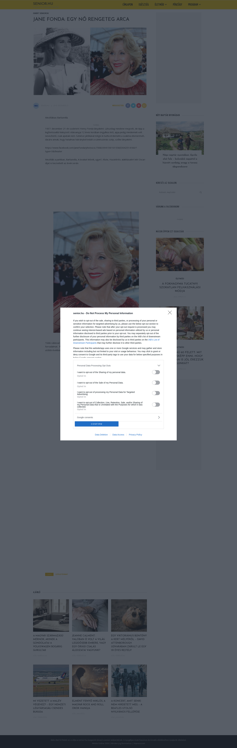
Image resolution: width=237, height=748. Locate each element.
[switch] (156, 372)
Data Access (118, 434)
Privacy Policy (135, 434)
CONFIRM (96, 424)
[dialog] (118, 374)
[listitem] (118, 365)
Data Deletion (101, 434)
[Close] (171, 313)
